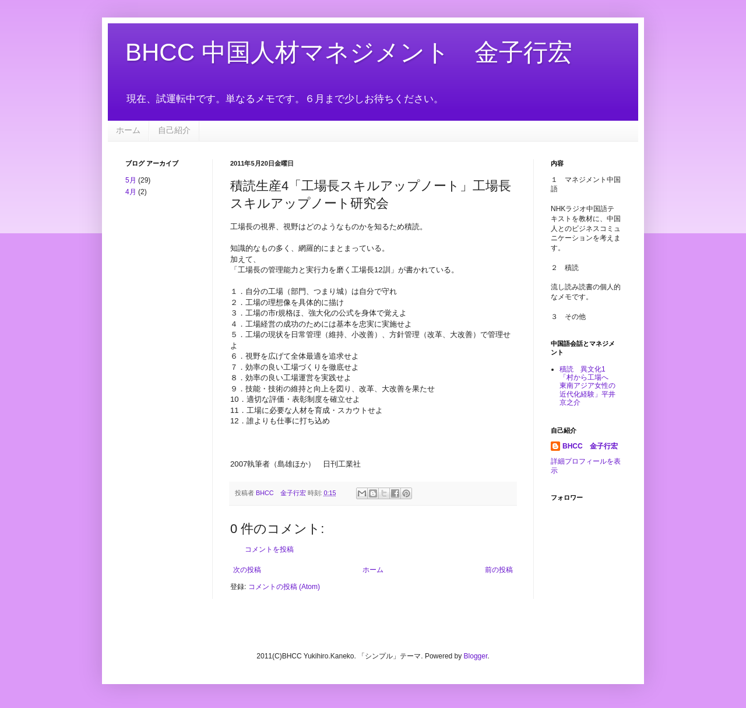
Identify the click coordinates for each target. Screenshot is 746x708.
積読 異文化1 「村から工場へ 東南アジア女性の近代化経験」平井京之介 (587, 386)
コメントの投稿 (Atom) (284, 587)
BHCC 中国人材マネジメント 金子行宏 (348, 52)
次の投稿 (247, 570)
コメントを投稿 (269, 549)
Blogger (476, 656)
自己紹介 (174, 130)
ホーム (128, 130)
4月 (130, 192)
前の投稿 (499, 570)
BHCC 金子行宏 (590, 446)
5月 (130, 180)
